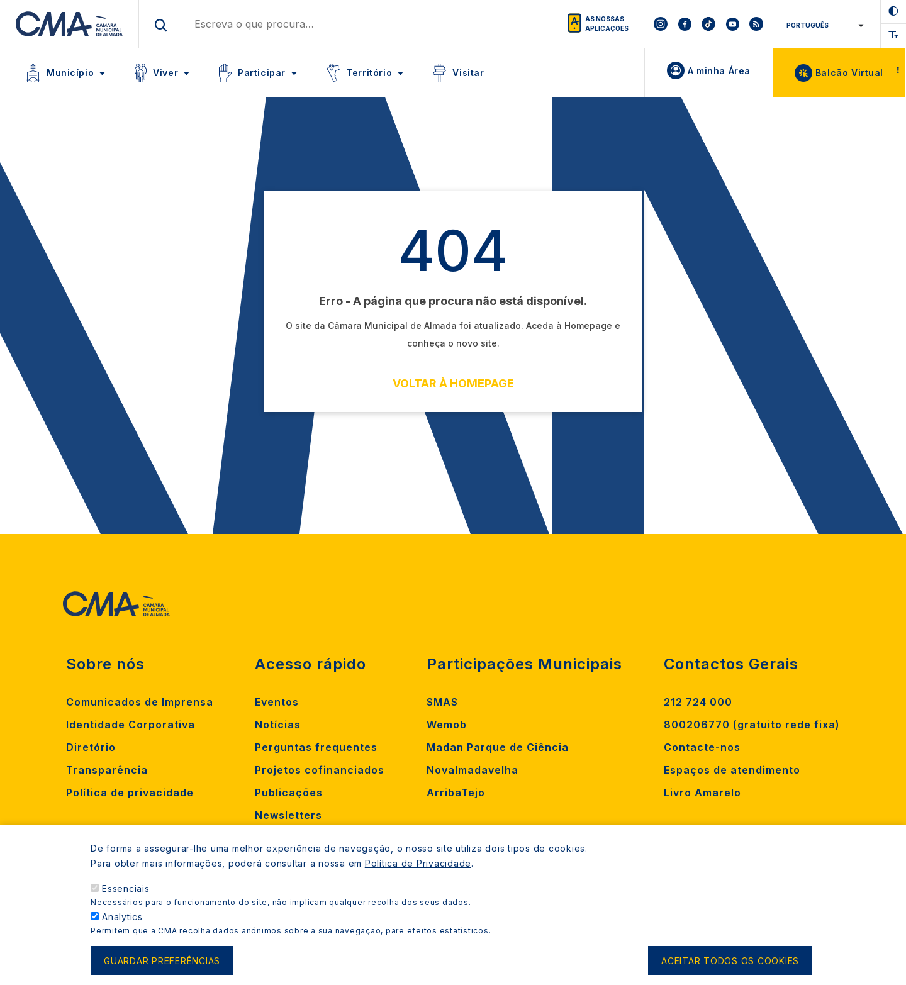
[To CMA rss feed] (756, 24)
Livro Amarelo (702, 792)
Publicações (289, 792)
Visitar (468, 72)
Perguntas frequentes (316, 747)
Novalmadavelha (472, 770)
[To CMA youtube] (732, 24)
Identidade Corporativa (130, 724)
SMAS (442, 702)
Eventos (277, 702)
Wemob (447, 724)
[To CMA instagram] (661, 24)
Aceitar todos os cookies (730, 967)
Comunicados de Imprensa (139, 702)
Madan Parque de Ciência (498, 747)
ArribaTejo (456, 792)
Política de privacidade (130, 792)
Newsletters (288, 815)
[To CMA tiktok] (708, 24)
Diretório (91, 747)
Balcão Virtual (849, 72)
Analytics (122, 923)
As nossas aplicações (607, 23)
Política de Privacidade (418, 870)
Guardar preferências (162, 967)
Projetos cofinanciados (319, 770)
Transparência (107, 770)
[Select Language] (822, 25)
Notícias (278, 724)
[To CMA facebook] (684, 24)
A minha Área (719, 70)
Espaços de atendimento (732, 770)
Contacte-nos (702, 747)
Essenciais (126, 895)
